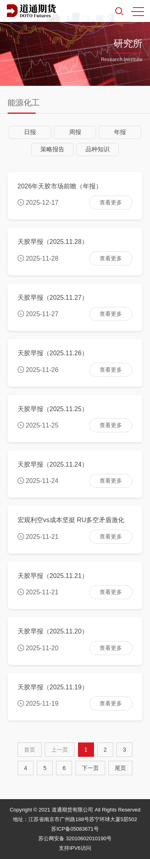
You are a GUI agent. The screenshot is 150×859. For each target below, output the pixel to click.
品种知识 (98, 149)
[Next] (90, 768)
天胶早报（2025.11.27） (53, 297)
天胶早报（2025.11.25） (53, 409)
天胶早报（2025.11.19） (53, 687)
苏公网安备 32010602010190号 (75, 838)
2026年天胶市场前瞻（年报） (60, 186)
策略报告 (52, 149)
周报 (75, 132)
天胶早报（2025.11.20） (53, 631)
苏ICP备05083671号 (75, 829)
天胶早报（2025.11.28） (53, 241)
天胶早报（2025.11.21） (53, 575)
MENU (137, 11)
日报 (30, 132)
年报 (120, 132)
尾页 (120, 768)
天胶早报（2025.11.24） (53, 464)
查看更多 (111, 202)
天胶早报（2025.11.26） (53, 353)
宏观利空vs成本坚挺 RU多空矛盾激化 (71, 520)
